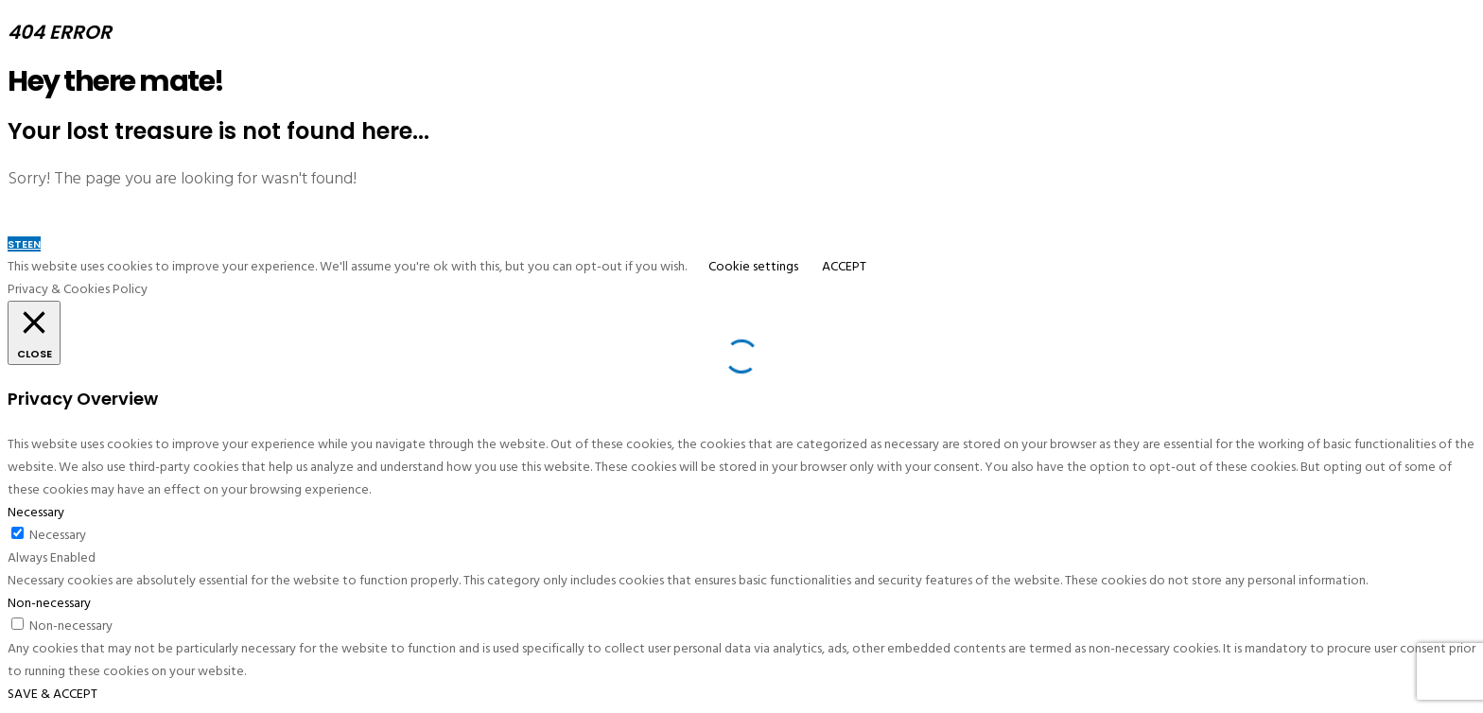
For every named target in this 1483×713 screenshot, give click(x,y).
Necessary (57, 535)
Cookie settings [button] (753, 266)
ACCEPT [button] (844, 266)
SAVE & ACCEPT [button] (52, 693)
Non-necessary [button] (49, 603)
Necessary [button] (36, 512)
